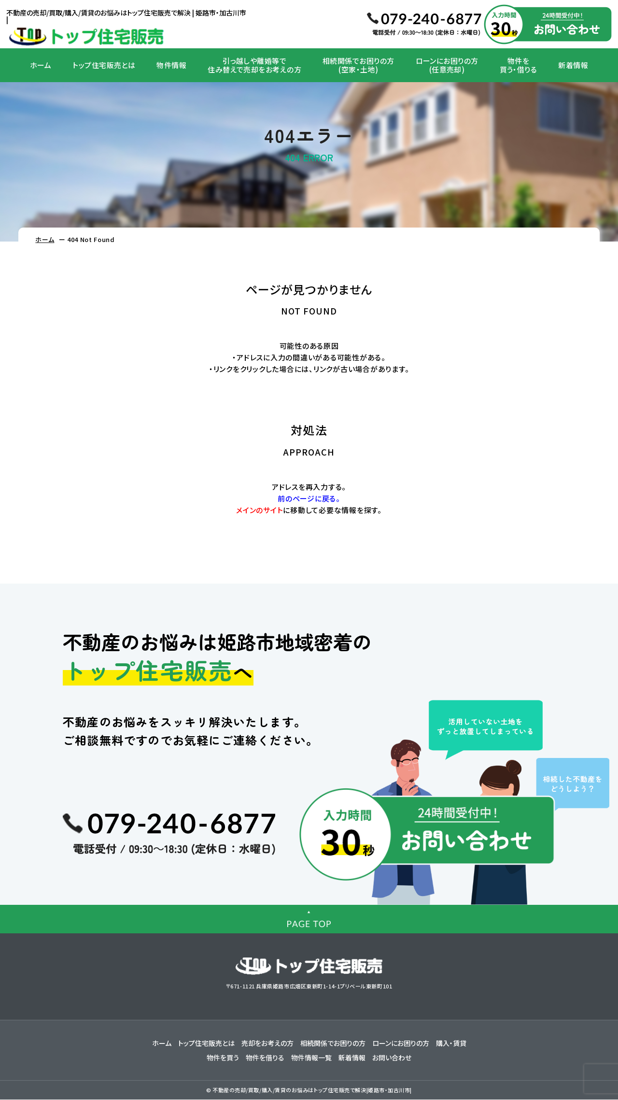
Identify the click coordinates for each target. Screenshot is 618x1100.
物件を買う (223, 1058)
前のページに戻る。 (309, 498)
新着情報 (573, 65)
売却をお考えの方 (267, 1043)
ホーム (40, 65)
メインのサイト (259, 510)
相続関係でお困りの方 (332, 1043)
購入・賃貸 (451, 1043)
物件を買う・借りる (518, 65)
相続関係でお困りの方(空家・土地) (358, 65)
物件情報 (171, 65)
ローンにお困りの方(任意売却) (447, 65)
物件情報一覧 (311, 1058)
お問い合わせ (391, 1058)
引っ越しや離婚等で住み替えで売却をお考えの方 (254, 65)
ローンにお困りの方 (400, 1043)
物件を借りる (265, 1058)
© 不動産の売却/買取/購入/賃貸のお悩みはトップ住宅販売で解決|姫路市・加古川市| (309, 1090)
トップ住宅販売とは (103, 65)
